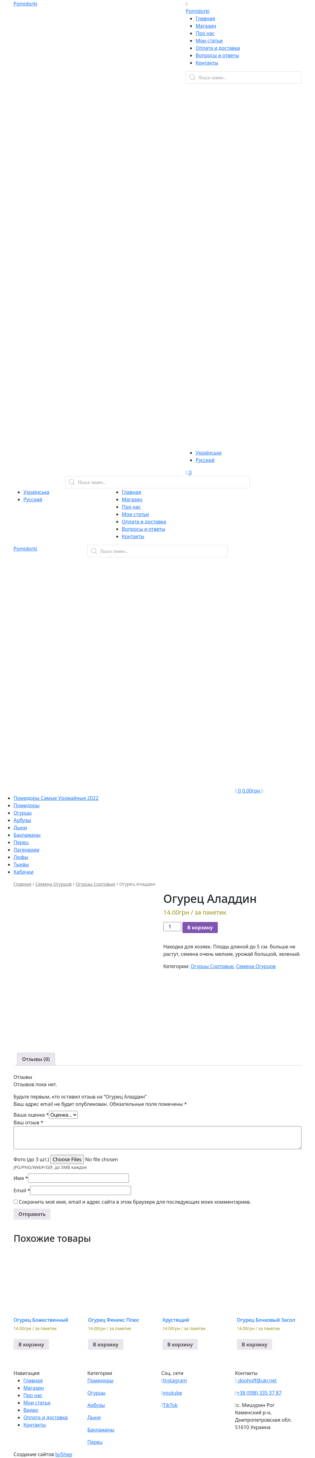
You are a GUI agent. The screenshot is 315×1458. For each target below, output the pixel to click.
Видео (30, 1410)
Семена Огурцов (53, 884)
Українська (208, 452)
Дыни (20, 827)
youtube (171, 1392)
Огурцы (23, 812)
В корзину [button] (31, 1344)
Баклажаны (27, 835)
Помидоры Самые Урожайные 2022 (56, 798)
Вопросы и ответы (217, 55)
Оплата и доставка (218, 48)
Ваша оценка (31, 1114)
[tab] (36, 1059)
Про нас (205, 33)
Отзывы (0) (36, 1059)
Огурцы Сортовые (95, 884)
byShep (63, 1454)
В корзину (200, 927)
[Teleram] (243, 214)
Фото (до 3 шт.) (31, 1159)
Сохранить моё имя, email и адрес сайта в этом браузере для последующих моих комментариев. (135, 1201)
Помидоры (27, 805)
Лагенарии (26, 849)
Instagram (174, 1380)
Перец (21, 842)
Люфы (21, 857)
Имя (21, 1178)
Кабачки (24, 871)
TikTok (169, 1405)
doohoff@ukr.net (256, 1380)
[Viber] (223, 119)
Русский (205, 460)
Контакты (207, 62)
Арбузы (22, 820)
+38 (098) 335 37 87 (258, 1392)
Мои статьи (209, 40)
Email (22, 1190)
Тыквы (21, 864)
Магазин (206, 25)
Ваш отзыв (28, 1122)
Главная (205, 18)
